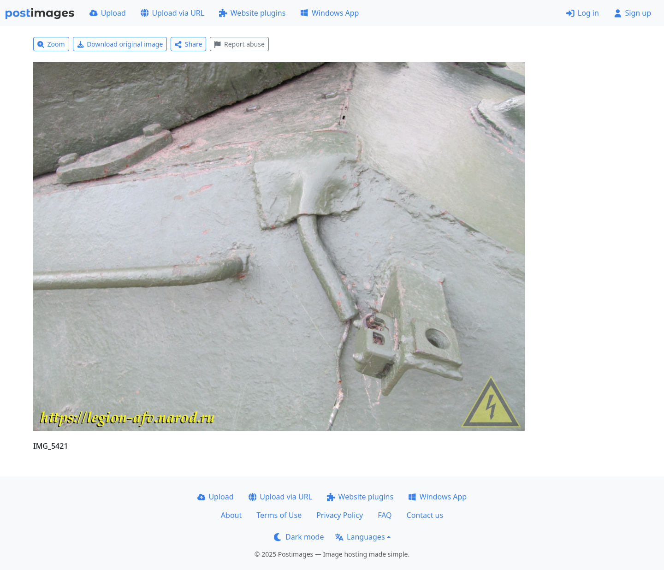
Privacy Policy (339, 515)
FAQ (384, 515)
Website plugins (252, 13)
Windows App (329, 13)
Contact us (425, 515)
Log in (582, 13)
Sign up (632, 13)
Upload (107, 13)
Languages (360, 537)
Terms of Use (279, 515)
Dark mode (299, 537)
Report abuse (239, 44)
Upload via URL (172, 13)
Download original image (120, 44)
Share (188, 44)
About (231, 515)
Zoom (51, 44)
